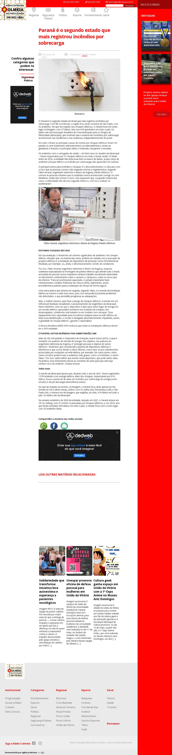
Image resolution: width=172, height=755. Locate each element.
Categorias (37, 688)
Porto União (63, 714)
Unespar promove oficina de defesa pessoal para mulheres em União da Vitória (79, 586)
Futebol (85, 709)
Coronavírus (38, 723)
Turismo (111, 705)
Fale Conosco (12, 709)
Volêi (84, 727)
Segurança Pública (48, 17)
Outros (111, 696)
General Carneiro (65, 705)
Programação (12, 696)
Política (63, 15)
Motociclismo (88, 714)
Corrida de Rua (89, 705)
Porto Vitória (63, 718)
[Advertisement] (79, 515)
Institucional (12, 688)
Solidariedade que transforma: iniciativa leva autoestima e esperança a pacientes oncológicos (51, 590)
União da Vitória (65, 723)
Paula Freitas (63, 709)
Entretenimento (93, 15)
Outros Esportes (90, 718)
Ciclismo (86, 700)
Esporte (77, 15)
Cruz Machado (64, 700)
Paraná (92, 54)
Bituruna (61, 696)
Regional (34, 15)
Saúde (110, 700)
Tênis (84, 723)
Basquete (86, 696)
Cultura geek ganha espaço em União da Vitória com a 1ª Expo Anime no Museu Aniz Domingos (106, 588)
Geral (106, 15)
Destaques (113, 721)
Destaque (75, 54)
